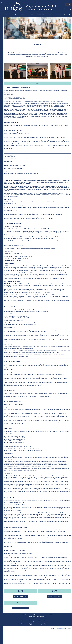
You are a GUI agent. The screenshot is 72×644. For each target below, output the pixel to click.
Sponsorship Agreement (45, 623)
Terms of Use (54, 623)
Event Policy (28, 623)
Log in (68, 4)
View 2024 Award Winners (20, 596)
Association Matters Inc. (41, 620)
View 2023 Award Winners (54, 596)
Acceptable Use (21, 623)
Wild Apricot (58, 628)
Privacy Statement (36, 623)
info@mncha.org (42, 617)
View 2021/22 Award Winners (20, 608)
